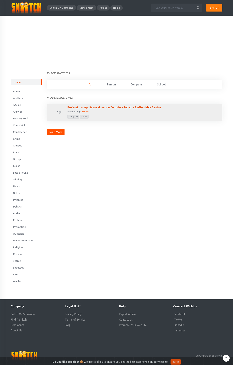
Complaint (19, 125)
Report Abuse (127, 314)
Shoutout (18, 267)
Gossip (17, 159)
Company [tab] (136, 84)
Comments (17, 325)
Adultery (18, 98)
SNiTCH (214, 7)
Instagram (180, 330)
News (16, 186)
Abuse (16, 91)
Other (16, 193)
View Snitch (86, 7)
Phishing (18, 199)
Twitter (178, 319)
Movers (86, 111)
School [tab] (161, 84)
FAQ (67, 325)
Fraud (16, 152)
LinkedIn (179, 325)
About (103, 7)
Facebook (180, 314)
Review (17, 254)
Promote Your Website (133, 325)
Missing (17, 179)
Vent (16, 274)
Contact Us (126, 319)
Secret (17, 260)
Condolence (20, 132)
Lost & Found (20, 172)
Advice (17, 104)
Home (116, 7)
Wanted (17, 281)
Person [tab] (111, 84)
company (73, 116)
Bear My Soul (20, 118)
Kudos (16, 165)
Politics (17, 206)
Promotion (19, 226)
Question (18, 233)
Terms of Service (75, 319)
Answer (17, 111)
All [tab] (90, 84)
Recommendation (23, 240)
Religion (18, 247)
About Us (16, 330)
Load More (55, 132)
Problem (18, 220)
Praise (16, 213)
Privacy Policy (73, 314)
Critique (17, 145)
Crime (16, 138)
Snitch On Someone (61, 7)
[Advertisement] (116, 41)
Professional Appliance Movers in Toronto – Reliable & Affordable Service (114, 107)
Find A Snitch (19, 319)
